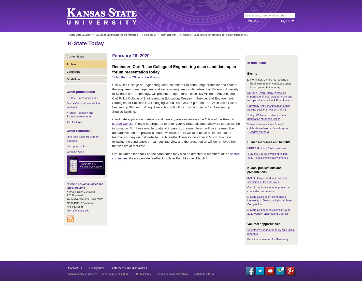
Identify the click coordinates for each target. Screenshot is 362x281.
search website (123, 124)
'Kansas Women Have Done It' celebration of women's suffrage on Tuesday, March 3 (268, 128)
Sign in (285, 21)
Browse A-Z (251, 21)
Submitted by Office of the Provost (136, 77)
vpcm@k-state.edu (78, 210)
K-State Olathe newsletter (82, 98)
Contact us (75, 268)
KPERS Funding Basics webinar (266, 148)
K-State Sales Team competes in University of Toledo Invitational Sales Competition (269, 200)
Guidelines (74, 79)
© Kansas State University (172, 273)
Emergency (96, 268)
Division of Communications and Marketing (117, 35)
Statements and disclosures (129, 268)
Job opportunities (77, 146)
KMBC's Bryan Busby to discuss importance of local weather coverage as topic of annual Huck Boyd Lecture (269, 96)
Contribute (74, 71)
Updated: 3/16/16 (204, 273)
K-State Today (149, 35)
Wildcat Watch (75, 151)
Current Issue (75, 56)
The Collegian (75, 122)
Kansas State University (108, 16)
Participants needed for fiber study (268, 239)
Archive (72, 64)
